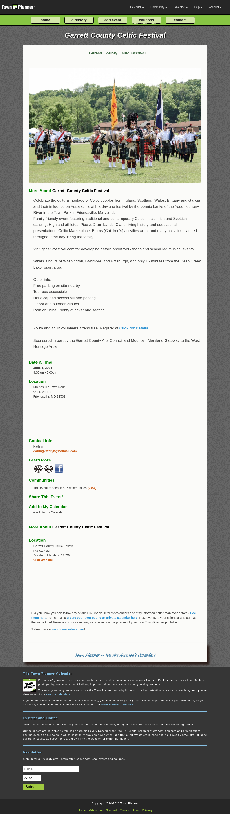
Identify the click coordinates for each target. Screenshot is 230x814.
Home (81, 810)
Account (215, 7)
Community (158, 7)
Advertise (181, 7)
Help (198, 7)
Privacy (147, 810)
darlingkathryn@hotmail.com (55, 451)
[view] (92, 488)
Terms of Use (129, 810)
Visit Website (43, 560)
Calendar (137, 7)
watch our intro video (68, 629)
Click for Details (133, 328)
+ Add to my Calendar (48, 512)
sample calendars (58, 694)
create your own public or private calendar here (102, 617)
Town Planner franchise (117, 704)
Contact (111, 810)
